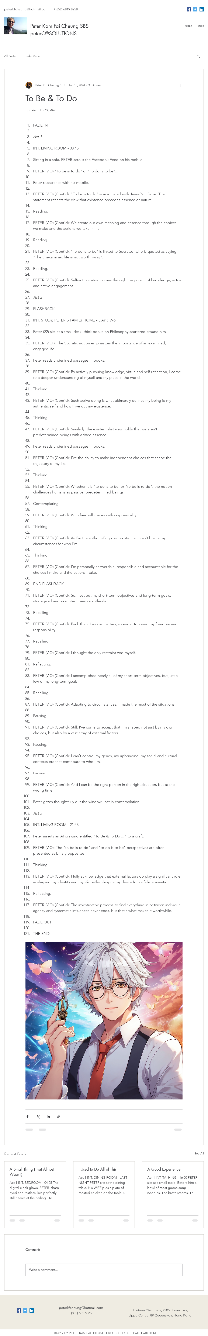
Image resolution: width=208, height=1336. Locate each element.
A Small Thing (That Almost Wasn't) (32, 1172)
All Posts (9, 56)
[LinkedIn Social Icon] (202, 9)
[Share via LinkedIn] (48, 1117)
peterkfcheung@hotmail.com (26, 9)
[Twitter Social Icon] (195, 9)
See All (199, 1153)
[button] (198, 56)
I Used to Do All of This (98, 1169)
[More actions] (180, 85)
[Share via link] (59, 1117)
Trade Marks (32, 56)
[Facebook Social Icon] (189, 9)
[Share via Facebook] (27, 1117)
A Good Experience (163, 1169)
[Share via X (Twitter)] (38, 1117)
